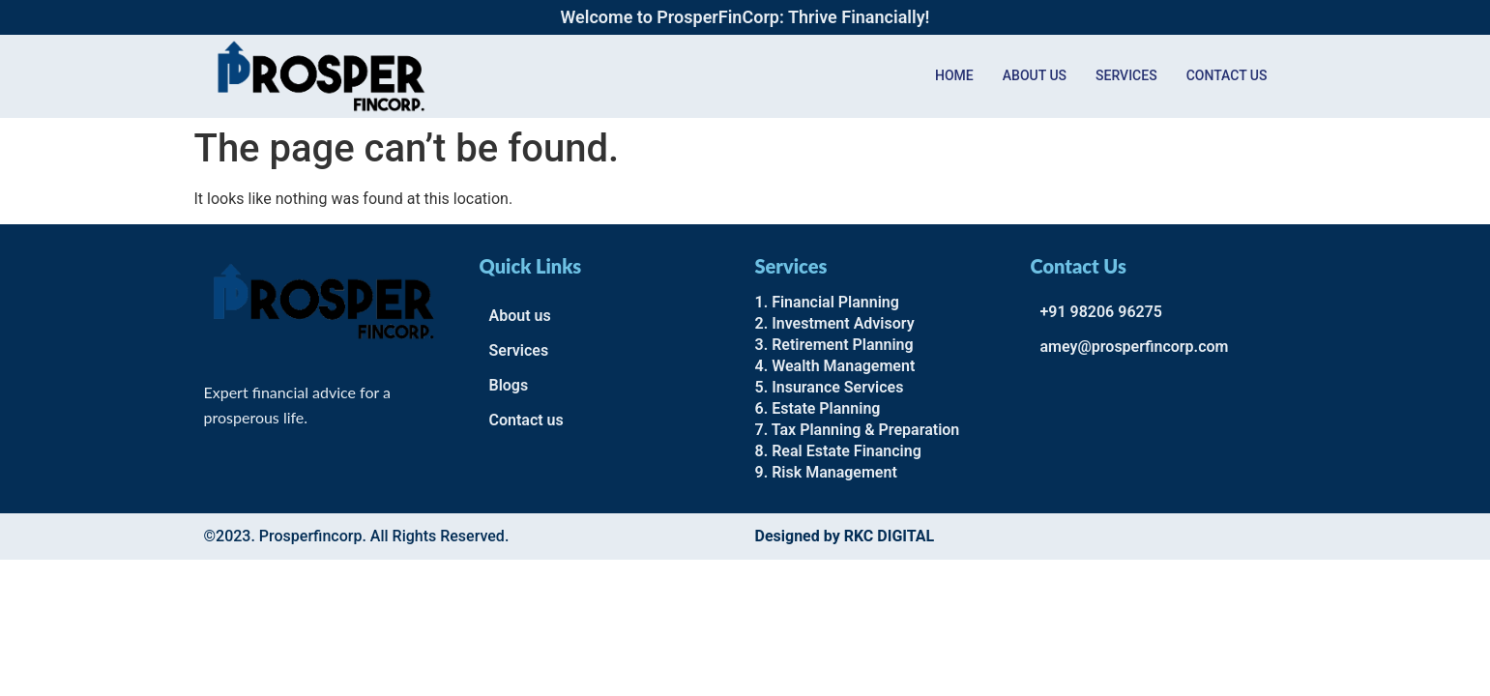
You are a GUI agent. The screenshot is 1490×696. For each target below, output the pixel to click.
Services (1126, 75)
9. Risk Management (826, 472)
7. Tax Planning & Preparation (857, 429)
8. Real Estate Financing (838, 451)
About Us (1034, 75)
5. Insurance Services (829, 387)
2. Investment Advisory (835, 323)
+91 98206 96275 (1101, 312)
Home (954, 75)
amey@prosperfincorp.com (1134, 346)
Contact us (1227, 75)
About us (520, 315)
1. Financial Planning (827, 302)
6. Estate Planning (818, 408)
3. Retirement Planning (834, 344)
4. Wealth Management (835, 366)
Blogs (509, 385)
